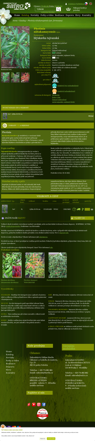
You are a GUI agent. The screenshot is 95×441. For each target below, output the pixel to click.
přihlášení (80, 4)
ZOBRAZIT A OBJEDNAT (19, 125)
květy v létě (56, 97)
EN (90, 3)
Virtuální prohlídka (69, 347)
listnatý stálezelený (59, 100)
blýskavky (56, 95)
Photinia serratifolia (54, 280)
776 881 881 (45, 6)
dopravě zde (63, 233)
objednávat (43, 237)
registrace (72, 4)
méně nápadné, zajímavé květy (63, 102)
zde (51, 248)
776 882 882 (58, 6)
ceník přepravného (13, 226)
